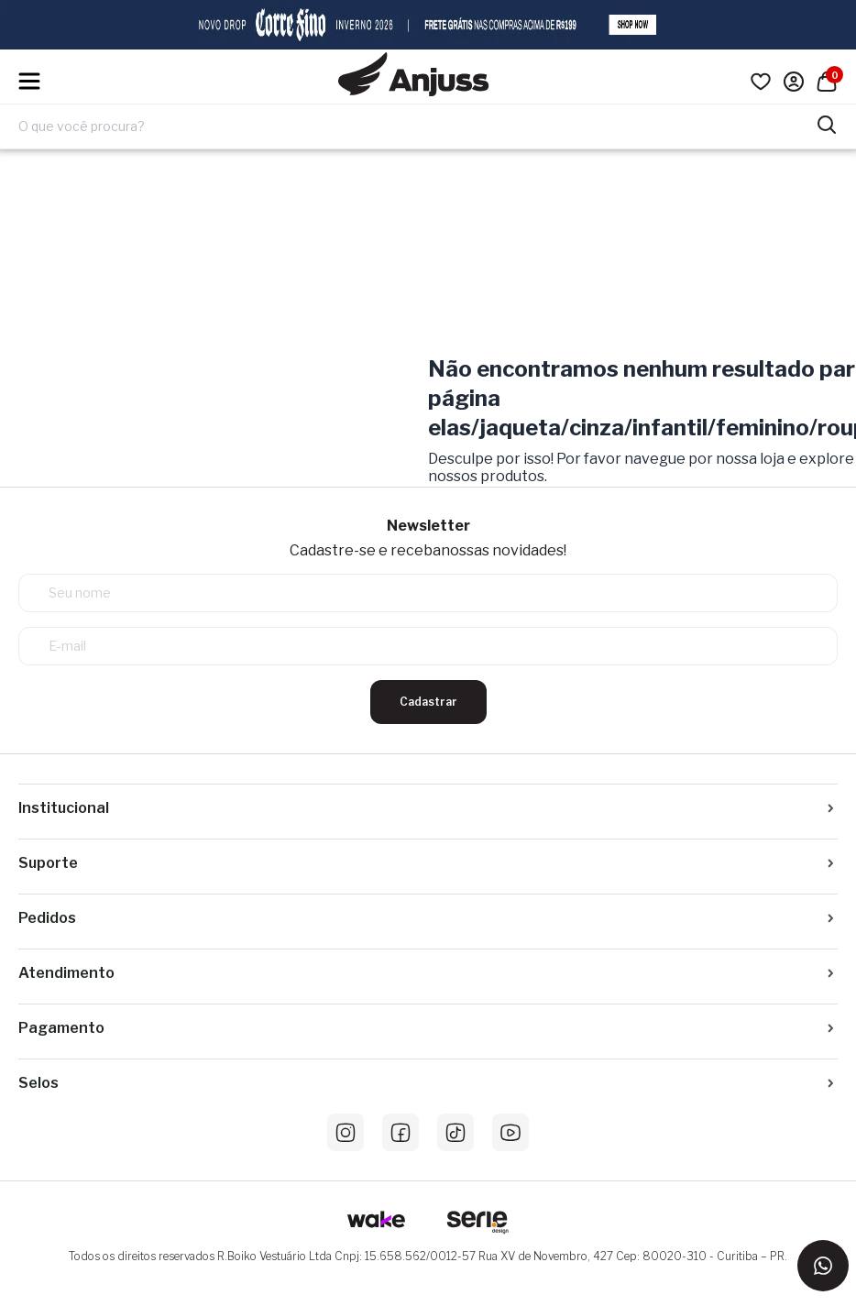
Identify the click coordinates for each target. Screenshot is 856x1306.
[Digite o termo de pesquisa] (417, 126)
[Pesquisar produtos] (827, 123)
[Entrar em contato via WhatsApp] (823, 1265)
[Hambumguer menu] (29, 81)
